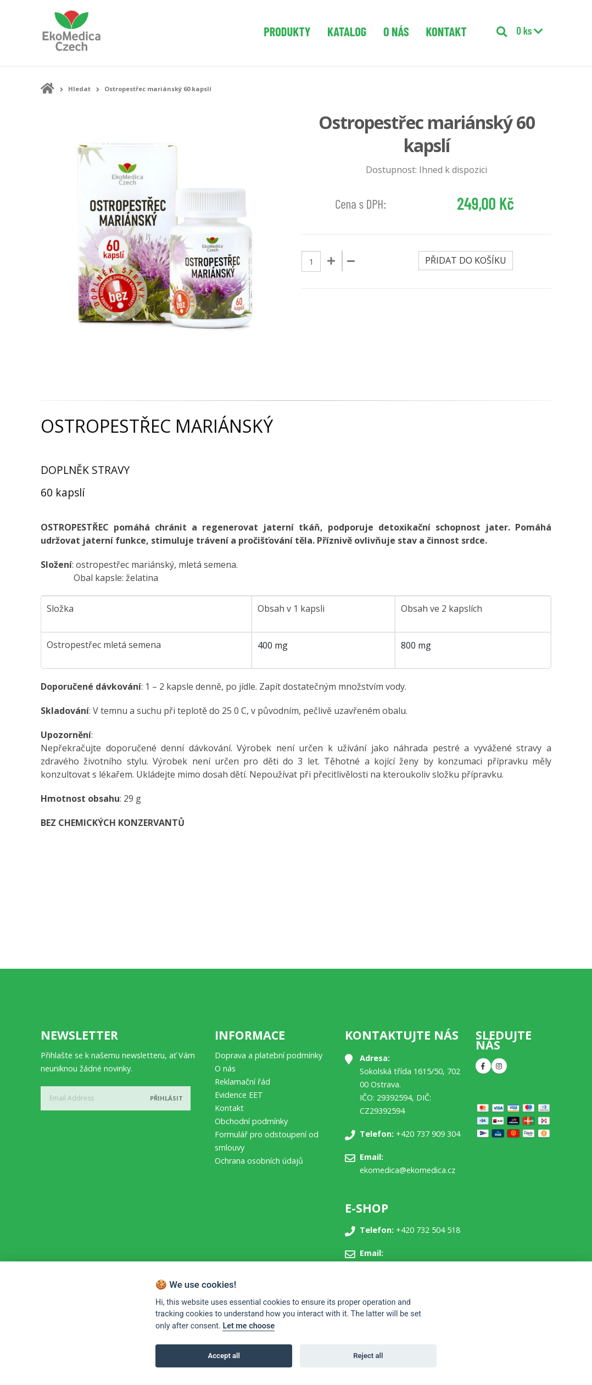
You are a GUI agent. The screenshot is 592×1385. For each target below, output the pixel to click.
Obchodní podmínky (251, 1121)
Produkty (287, 31)
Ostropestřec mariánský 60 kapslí (157, 89)
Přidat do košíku (465, 260)
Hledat (79, 89)
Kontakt (446, 31)
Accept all (224, 1356)
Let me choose (248, 1326)
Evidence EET (239, 1095)
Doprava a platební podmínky (268, 1055)
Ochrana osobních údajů (259, 1160)
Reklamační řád (242, 1081)
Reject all (368, 1356)
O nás (396, 31)
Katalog (346, 31)
